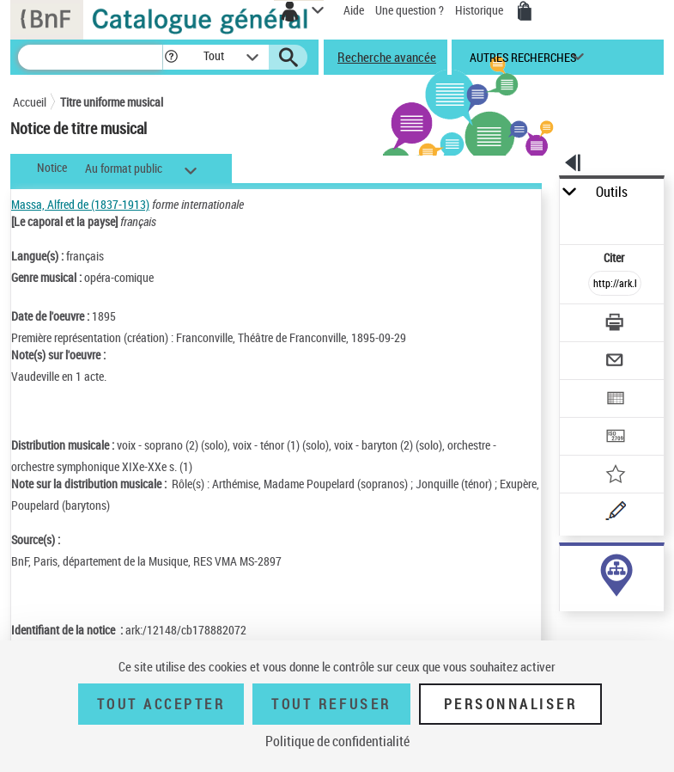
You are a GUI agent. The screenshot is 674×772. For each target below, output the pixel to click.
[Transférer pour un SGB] (615, 438)
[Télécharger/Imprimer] (615, 324)
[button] (171, 57)
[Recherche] (90, 57)
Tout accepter (161, 704)
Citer (615, 257)
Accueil (29, 102)
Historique (480, 10)
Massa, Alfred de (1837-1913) (80, 204)
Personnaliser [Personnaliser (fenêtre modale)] (511, 704)
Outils (612, 192)
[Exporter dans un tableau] (615, 400)
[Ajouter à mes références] (615, 475)
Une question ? (409, 10)
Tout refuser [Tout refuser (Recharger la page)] (331, 704)
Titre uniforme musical (111, 102)
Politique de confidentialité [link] (337, 741)
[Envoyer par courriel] (615, 362)
